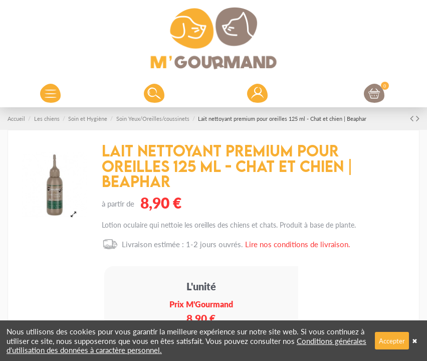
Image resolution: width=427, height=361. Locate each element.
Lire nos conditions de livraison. (297, 244)
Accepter (392, 340)
